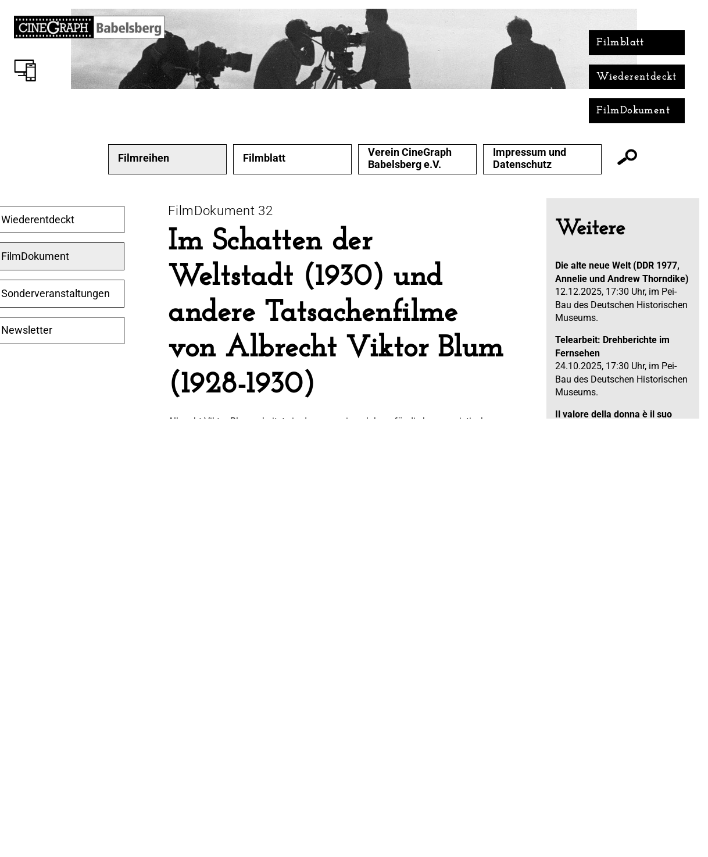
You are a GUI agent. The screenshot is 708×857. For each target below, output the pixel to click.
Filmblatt (620, 43)
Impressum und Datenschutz (529, 158)
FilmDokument (633, 111)
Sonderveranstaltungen (55, 293)
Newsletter (26, 330)
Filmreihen (143, 158)
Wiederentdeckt (636, 77)
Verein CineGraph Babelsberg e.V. (410, 158)
